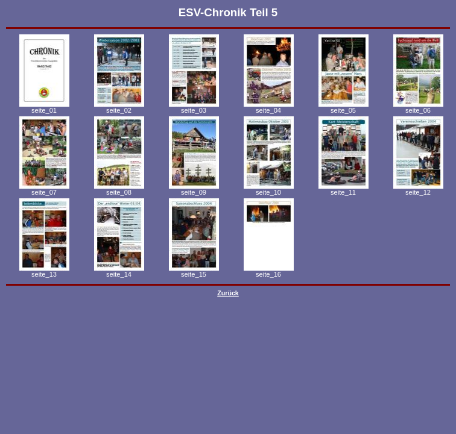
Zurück (228, 293)
